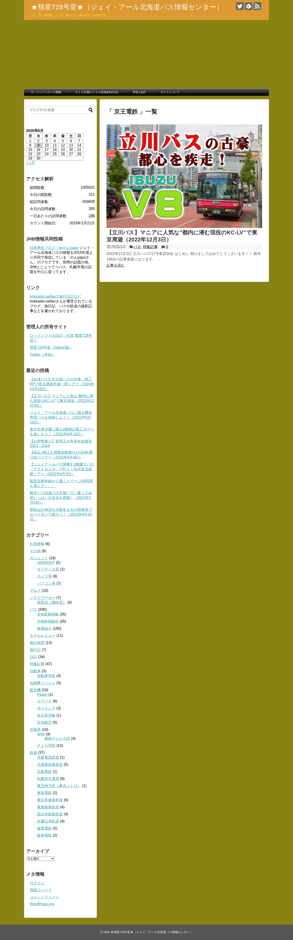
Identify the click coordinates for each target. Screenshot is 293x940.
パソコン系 (46, 583)
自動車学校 (46, 676)
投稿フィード (41, 890)
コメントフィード (44, 897)
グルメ (35, 590)
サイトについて (170, 92)
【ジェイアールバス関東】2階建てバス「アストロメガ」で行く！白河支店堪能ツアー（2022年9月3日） (62, 469)
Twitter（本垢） (42, 354)
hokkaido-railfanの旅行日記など (55, 296)
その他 (35, 551)
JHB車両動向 (48, 621)
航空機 (35, 690)
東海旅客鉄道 (48, 807)
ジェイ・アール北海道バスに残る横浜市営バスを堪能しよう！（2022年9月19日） (61, 417)
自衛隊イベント (42, 683)
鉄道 (33, 753)
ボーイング (46, 708)
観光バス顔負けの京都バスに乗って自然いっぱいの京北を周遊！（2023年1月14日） (61, 497)
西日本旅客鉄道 (50, 814)
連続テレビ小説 (57, 738)
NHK (41, 734)
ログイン (37, 883)
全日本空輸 (46, 715)
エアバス (44, 701)
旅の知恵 (37, 643)
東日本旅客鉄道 (50, 800)
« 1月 (30, 163)
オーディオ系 (48, 569)
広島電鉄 (44, 772)
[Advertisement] (146, 54)
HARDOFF (46, 563)
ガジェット (39, 558)
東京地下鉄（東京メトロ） (59, 786)
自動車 (35, 671)
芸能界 (35, 729)
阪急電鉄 (44, 828)
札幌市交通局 (48, 779)
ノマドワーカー (42, 598)
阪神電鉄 (44, 835)
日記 (33, 657)
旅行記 (35, 650)
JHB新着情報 (48, 614)
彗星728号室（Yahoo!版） (51, 347)
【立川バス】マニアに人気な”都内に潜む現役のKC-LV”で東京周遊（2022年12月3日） (62, 400)
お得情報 (37, 544)
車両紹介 (44, 628)
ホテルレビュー (42, 635)
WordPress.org (42, 904)
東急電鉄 (44, 793)
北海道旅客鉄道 (50, 764)
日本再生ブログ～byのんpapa (54, 248)
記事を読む (115, 265)
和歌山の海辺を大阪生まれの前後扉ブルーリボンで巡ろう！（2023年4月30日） (61, 514)
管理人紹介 (139, 92)
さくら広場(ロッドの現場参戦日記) (96, 92)
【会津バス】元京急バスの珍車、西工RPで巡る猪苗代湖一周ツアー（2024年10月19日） (62, 384)
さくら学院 (46, 745)
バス (137, 247)
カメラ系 (44, 576)
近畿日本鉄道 (48, 821)
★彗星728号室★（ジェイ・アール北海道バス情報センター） (127, 7)
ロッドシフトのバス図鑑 (46, 92)
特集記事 (150, 247)
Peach (42, 694)
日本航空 (44, 722)
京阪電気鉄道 (48, 757)
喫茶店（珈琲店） (51, 602)
